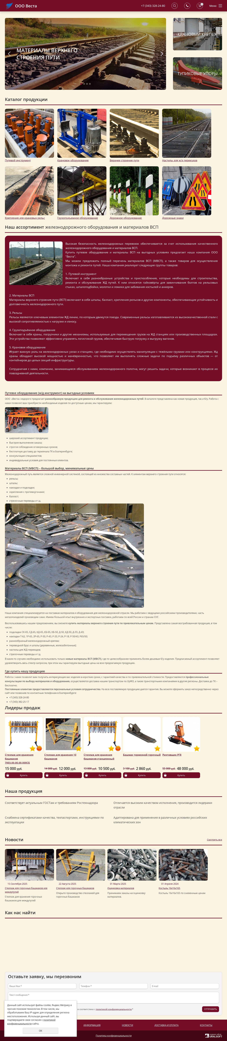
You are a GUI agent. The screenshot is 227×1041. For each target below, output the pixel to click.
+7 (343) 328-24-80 (153, 6)
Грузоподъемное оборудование (77, 218)
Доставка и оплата (166, 1025)
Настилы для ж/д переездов (179, 160)
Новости (127, 1025)
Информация (92, 1025)
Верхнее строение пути (124, 160)
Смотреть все (214, 839)
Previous (9, 54)
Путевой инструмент (18, 160)
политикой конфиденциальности (114, 1009)
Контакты (206, 1025)
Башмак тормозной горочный (142, 754)
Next (162, 54)
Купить (24, 775)
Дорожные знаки (173, 218)
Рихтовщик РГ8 (171, 754)
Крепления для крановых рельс (25, 218)
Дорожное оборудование (126, 218)
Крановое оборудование (73, 160)
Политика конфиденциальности (114, 1035)
